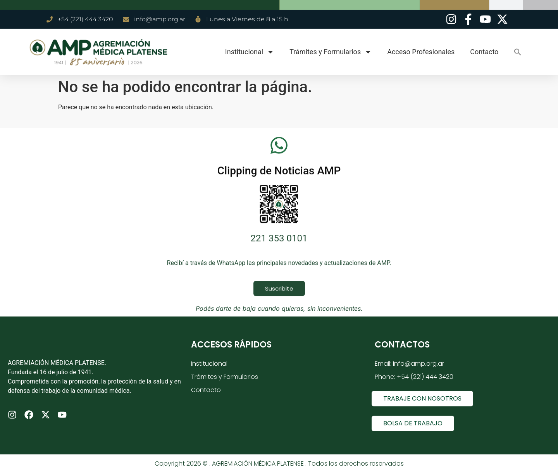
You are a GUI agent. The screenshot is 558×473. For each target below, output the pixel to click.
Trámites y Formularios (330, 52)
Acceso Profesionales (421, 52)
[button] (517, 52)
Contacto (484, 52)
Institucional (249, 52)
